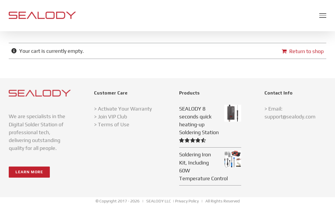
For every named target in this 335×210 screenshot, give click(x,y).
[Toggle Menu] (323, 15)
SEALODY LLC (158, 201)
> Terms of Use (111, 124)
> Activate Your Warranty (123, 109)
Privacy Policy (187, 201)
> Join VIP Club (110, 116)
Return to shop (306, 51)
